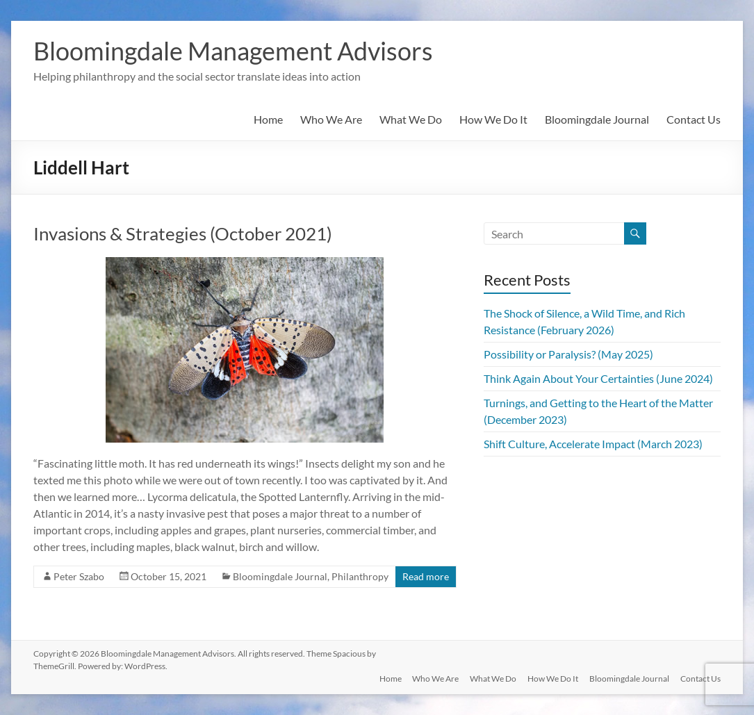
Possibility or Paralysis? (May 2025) (568, 354)
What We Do (410, 119)
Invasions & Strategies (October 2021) (182, 233)
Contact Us (693, 119)
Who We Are (331, 119)
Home (268, 119)
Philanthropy (359, 576)
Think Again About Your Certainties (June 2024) (598, 378)
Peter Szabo (79, 576)
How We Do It (493, 119)
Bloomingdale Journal (597, 119)
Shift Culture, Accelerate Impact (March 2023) (593, 443)
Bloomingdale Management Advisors (233, 50)
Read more (425, 576)
